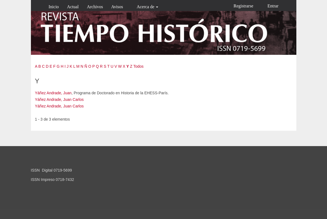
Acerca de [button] (147, 6)
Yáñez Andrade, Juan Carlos (59, 99)
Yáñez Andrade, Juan (53, 93)
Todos (138, 66)
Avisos (117, 6)
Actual (73, 6)
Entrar (273, 6)
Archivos (95, 6)
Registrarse (243, 6)
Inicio (54, 6)
